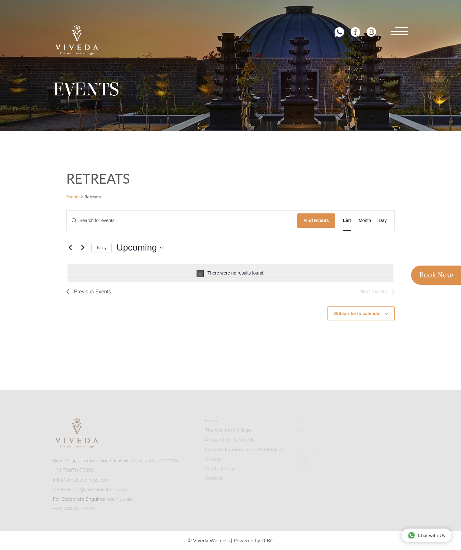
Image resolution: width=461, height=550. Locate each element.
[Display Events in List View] (347, 221)
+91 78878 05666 (73, 508)
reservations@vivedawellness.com (90, 489)
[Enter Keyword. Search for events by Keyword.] (182, 221)
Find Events (316, 220)
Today (101, 247)
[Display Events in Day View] (383, 221)
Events (72, 196)
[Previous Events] (70, 247)
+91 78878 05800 (73, 470)
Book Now (436, 275)
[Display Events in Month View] (365, 221)
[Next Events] (82, 247)
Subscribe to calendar (357, 313)
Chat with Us (426, 535)
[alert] (230, 273)
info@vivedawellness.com (81, 479)
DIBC (267, 540)
